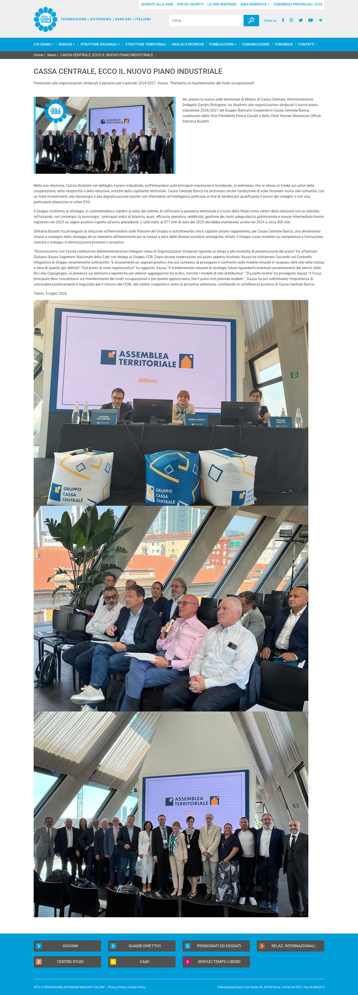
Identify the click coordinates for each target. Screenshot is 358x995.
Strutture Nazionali (99, 44)
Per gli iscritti (190, 4)
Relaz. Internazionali (287, 946)
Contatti (306, 44)
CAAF (129, 962)
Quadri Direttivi (135, 946)
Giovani (57, 946)
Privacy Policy (117, 987)
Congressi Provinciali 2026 (298, 4)
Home (38, 55)
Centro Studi (60, 962)
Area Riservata (253, 4)
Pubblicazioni (221, 44)
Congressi (284, 44)
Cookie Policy (136, 987)
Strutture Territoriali (145, 44)
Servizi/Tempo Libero (213, 962)
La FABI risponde (221, 4)
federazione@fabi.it (230, 987)
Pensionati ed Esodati (213, 946)
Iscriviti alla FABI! (157, 4)
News (51, 55)
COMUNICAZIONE (255, 44)
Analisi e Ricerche (188, 44)
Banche (65, 44)
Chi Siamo (42, 44)
